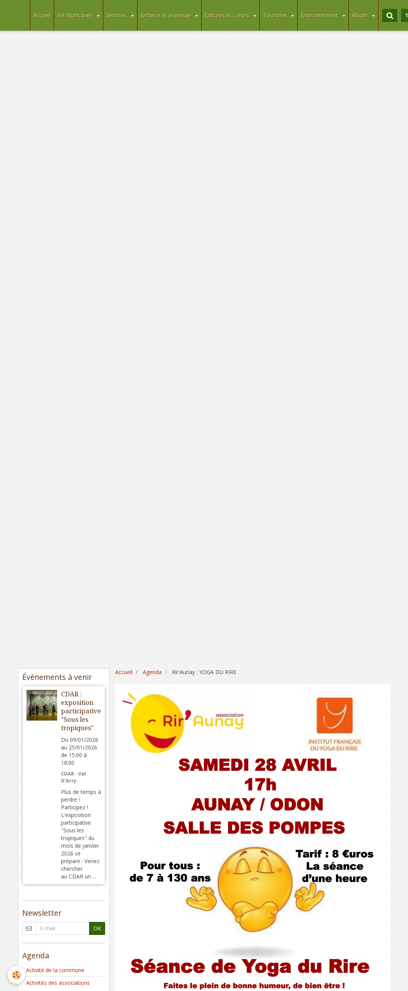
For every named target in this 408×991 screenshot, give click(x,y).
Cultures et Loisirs (228, 15)
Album (360, 15)
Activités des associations (58, 982)
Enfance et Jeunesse (166, 15)
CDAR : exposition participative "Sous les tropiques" (81, 711)
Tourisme (275, 15)
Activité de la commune (55, 970)
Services (117, 15)
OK (97, 928)
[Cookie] (16, 975)
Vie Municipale (75, 15)
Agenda (152, 672)
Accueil (42, 15)
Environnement (320, 15)
